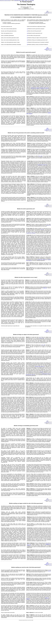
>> (50, 48)
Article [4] (49, 373)
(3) (27, 33)
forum (20, 0)
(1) (27, 28)
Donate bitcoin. (2, 0)
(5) (27, 37)
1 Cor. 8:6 (42, 229)
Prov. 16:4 (40, 156)
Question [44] (40, 164)
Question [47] (39, 259)
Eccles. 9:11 (41, 338)
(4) (27, 35)
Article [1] (30, 113)
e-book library (16, 0)
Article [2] (29, 260)
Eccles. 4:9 (48, 225)
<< (49, 48)
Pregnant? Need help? (7, 0)
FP (28, 0)
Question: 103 (46, 49)
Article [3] (45, 287)
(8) (27, 44)
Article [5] (28, 598)
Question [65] (28, 374)
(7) (27, 42)
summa (26, 0)
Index (47, 11)
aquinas (23, 0)
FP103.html (32, 0)
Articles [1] (45, 164)
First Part (47, 48)
